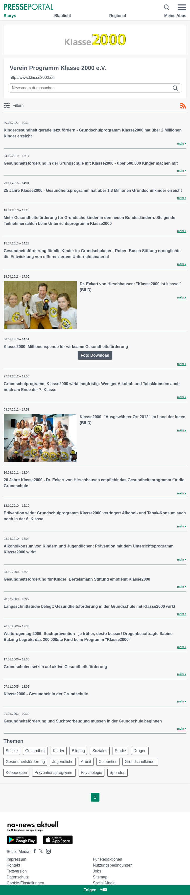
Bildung (78, 751)
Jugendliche (62, 762)
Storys (10, 16)
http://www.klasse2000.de (32, 77)
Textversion (17, 871)
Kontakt (13, 865)
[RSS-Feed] (183, 105)
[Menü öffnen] (181, 7)
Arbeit (86, 762)
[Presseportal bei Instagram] (47, 851)
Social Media (104, 883)
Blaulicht (62, 16)
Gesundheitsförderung (25, 762)
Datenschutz (18, 877)
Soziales (99, 751)
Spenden (117, 772)
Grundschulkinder (140, 762)
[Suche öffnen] (167, 7)
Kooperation (16, 772)
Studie (120, 751)
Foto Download (95, 355)
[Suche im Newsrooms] (95, 88)
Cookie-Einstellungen (25, 883)
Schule (12, 751)
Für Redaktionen (107, 859)
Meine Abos (175, 16)
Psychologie (91, 772)
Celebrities (108, 762)
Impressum (16, 859)
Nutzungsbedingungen (112, 865)
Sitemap (100, 877)
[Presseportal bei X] (39, 852)
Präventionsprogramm (53, 772)
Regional (117, 16)
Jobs (97, 871)
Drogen (139, 751)
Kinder (58, 751)
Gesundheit (35, 751)
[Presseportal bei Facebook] (33, 852)
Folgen (94, 890)
